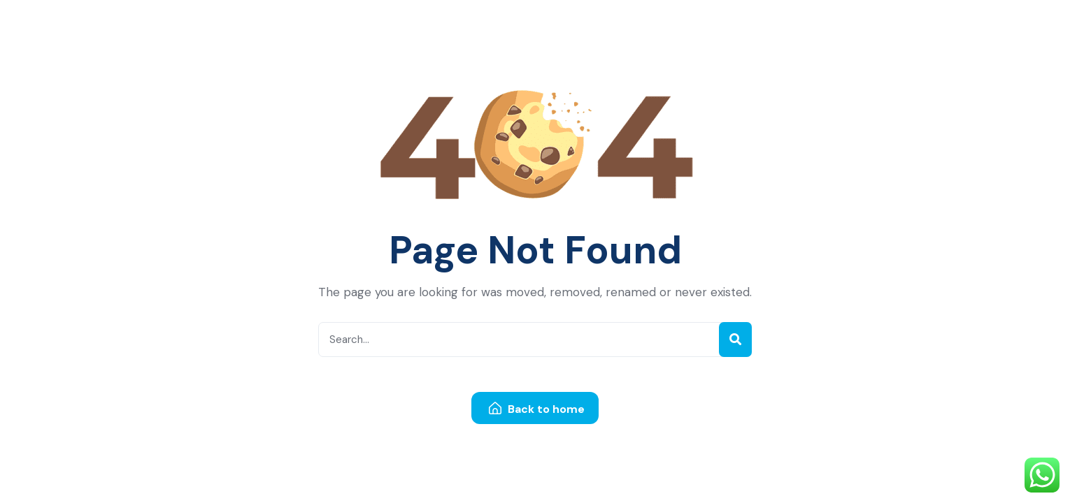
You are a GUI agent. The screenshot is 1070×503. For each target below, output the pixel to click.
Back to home (537, 409)
